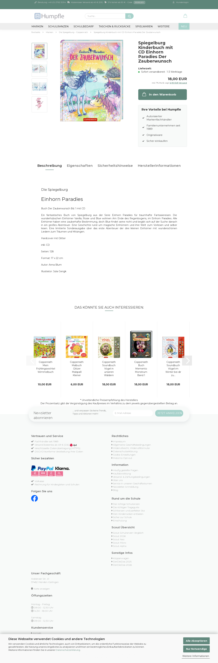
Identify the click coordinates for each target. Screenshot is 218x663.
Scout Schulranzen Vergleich (128, 532)
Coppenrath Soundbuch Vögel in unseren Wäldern (109, 369)
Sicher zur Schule (122, 517)
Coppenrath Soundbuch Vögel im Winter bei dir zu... (173, 369)
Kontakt (36, 633)
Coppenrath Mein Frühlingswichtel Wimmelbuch (45, 367)
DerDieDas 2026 (122, 564)
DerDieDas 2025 (122, 561)
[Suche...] (129, 16)
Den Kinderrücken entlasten (128, 513)
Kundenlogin (181, 2)
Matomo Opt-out (122, 458)
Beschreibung (49, 166)
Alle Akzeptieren (196, 640)
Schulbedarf (84, 26)
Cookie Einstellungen (124, 454)
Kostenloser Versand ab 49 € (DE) (85, 2)
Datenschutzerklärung (68, 650)
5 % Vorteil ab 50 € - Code (125, 2)
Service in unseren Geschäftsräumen (132, 483)
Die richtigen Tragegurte (126, 507)
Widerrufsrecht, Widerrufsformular (131, 448)
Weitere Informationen (195, 656)
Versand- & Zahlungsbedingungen (131, 476)
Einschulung (120, 520)
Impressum (119, 441)
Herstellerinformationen (159, 166)
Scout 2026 (119, 536)
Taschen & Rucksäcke (114, 26)
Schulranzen (58, 26)
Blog (115, 490)
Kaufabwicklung (122, 473)
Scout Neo (118, 539)
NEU (184, 26)
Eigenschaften (80, 166)
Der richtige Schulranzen (126, 504)
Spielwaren (144, 26)
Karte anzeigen (41, 588)
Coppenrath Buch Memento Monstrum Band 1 (141, 369)
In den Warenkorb (159, 94)
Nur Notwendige (196, 648)
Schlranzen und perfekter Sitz (129, 510)
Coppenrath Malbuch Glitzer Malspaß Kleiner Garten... (77, 369)
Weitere (164, 26)
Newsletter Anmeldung (125, 486)
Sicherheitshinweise (115, 166)
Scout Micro (119, 542)
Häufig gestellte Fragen (125, 470)
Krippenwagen (121, 558)
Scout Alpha (119, 546)
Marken (37, 26)
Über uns (118, 480)
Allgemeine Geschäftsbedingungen (132, 444)
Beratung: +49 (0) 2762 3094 (50, 2)
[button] (185, 16)
